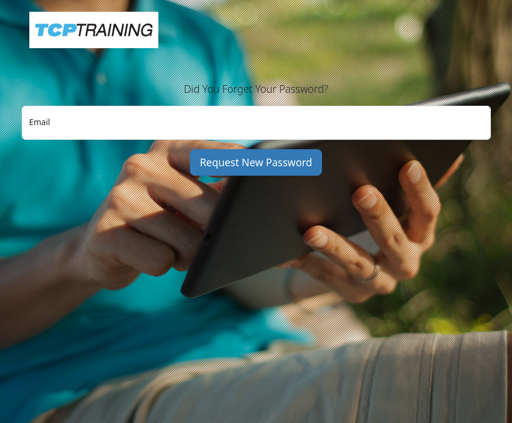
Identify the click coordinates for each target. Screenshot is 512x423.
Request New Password (256, 162)
